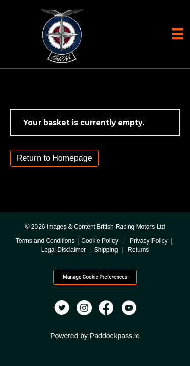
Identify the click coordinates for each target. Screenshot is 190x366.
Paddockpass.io (115, 336)
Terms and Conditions (45, 241)
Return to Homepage (54, 158)
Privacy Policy (149, 241)
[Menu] (177, 34)
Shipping (106, 249)
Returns (138, 249)
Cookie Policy (99, 241)
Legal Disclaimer (63, 249)
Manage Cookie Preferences (95, 277)
